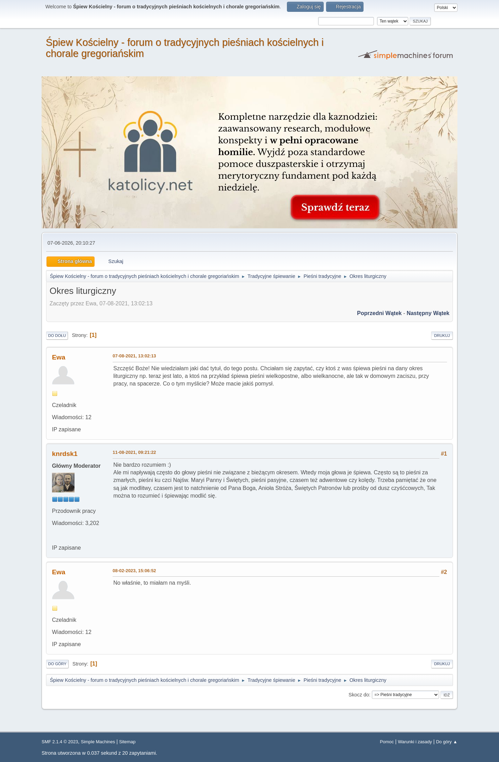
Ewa (58, 357)
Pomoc (387, 741)
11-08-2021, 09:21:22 (134, 452)
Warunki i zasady (415, 741)
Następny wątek (427, 313)
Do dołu (57, 335)
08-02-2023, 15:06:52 (134, 570)
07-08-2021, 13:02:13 (134, 355)
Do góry (57, 664)
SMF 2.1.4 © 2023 (60, 741)
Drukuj (442, 335)
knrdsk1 (65, 453)
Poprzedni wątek (379, 313)
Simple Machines (98, 741)
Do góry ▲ (446, 741)
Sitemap (127, 741)
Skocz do (359, 694)
